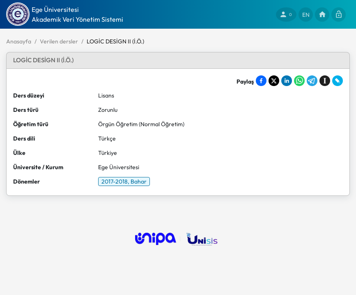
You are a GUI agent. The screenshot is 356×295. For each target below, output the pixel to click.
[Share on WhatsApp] (299, 80)
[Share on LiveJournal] (337, 80)
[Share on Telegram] (312, 80)
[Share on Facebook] (261, 80)
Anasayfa (18, 41)
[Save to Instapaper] (324, 80)
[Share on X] (274, 80)
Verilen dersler (59, 41)
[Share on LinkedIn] (286, 80)
